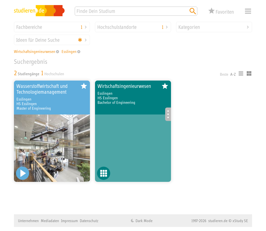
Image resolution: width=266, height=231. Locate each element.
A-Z (233, 74)
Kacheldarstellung (249, 73)
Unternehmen (28, 220)
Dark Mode (144, 220)
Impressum (69, 220)
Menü (248, 11)
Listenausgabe (241, 73)
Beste (224, 74)
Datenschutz (89, 220)
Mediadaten (50, 220)
